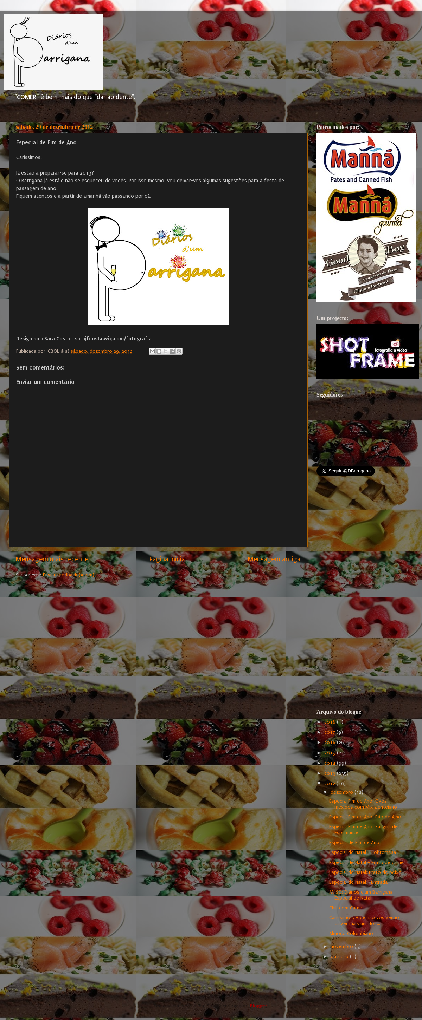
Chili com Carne (345, 908)
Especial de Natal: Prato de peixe (365, 872)
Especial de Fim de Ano (354, 842)
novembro (342, 946)
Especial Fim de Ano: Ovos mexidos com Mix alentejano (363, 804)
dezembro (342, 792)
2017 (330, 732)
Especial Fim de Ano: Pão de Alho (365, 817)
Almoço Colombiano (351, 933)
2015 (330, 753)
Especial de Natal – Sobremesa (362, 852)
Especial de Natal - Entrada (358, 882)
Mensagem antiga (274, 559)
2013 (330, 773)
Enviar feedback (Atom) (68, 575)
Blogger (258, 1006)
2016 (330, 742)
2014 (330, 763)
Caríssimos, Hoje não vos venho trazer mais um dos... (364, 921)
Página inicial (168, 559)
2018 (330, 722)
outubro (340, 957)
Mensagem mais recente (52, 559)
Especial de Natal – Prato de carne (366, 862)
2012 (330, 783)
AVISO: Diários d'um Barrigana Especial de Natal (360, 895)
